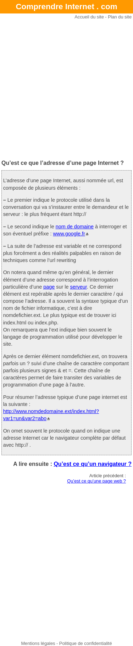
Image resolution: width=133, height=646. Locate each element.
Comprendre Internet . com (66, 6)
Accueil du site (89, 17)
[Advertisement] (66, 89)
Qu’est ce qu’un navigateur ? (93, 464)
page (49, 287)
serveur (78, 287)
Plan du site (120, 17)
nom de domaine (75, 226)
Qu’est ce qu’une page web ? (96, 481)
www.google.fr (69, 233)
